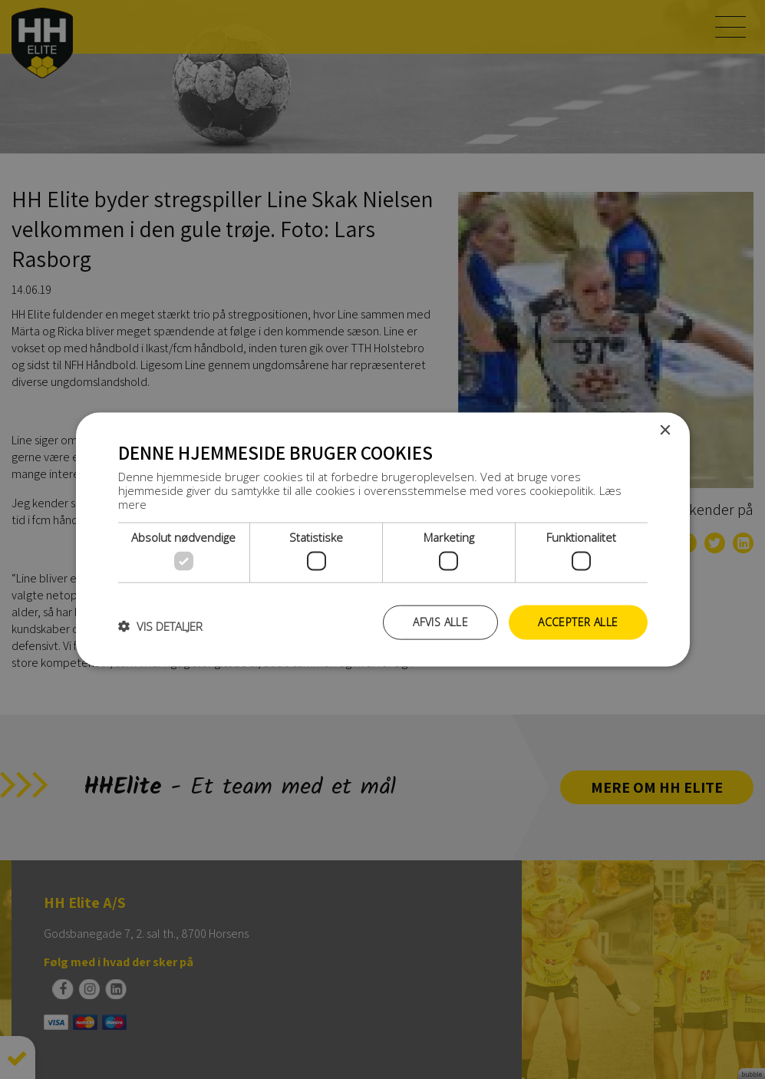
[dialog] (382, 539)
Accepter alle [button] (578, 622)
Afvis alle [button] (440, 622)
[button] (160, 626)
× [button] (665, 431)
